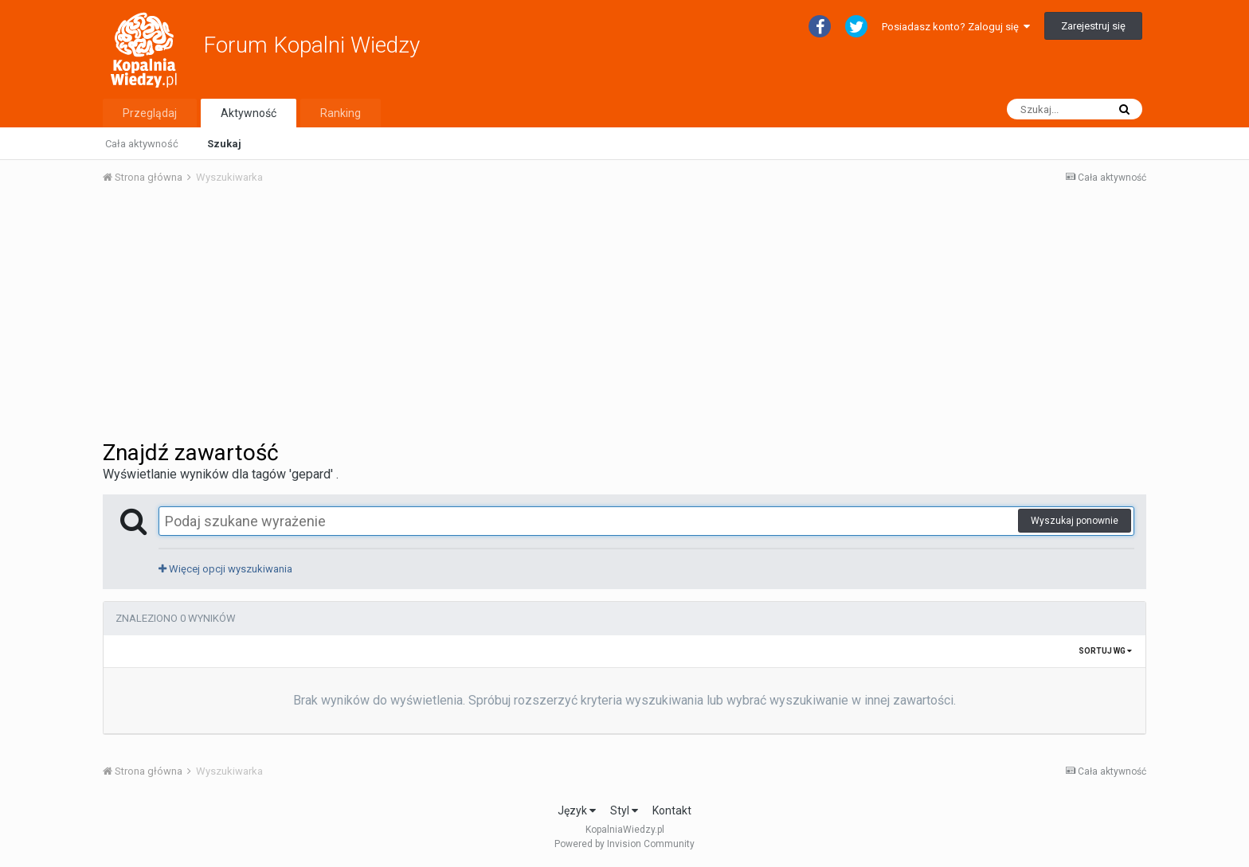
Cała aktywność (141, 144)
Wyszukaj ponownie (1074, 520)
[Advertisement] (624, 316)
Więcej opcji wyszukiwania (225, 569)
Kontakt (671, 810)
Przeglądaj (150, 113)
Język (577, 810)
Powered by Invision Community (624, 843)
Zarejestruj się (1093, 26)
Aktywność (248, 113)
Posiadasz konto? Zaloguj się (956, 27)
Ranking (340, 113)
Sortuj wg (1105, 650)
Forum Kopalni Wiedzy (311, 45)
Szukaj (224, 144)
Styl (624, 810)
